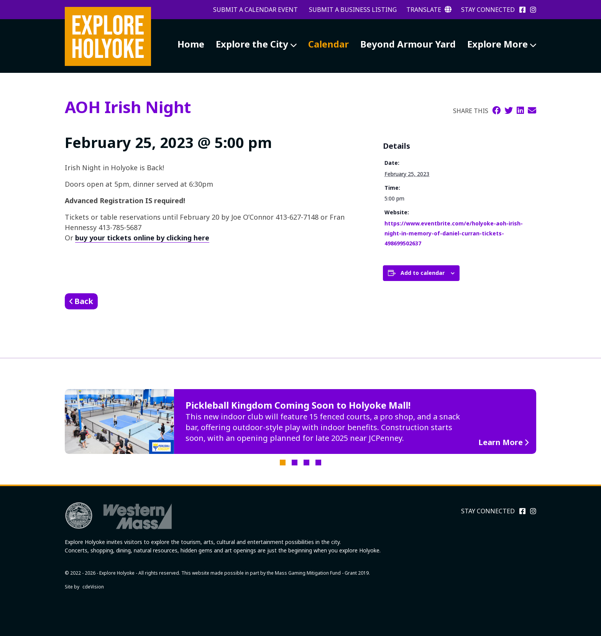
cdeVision (93, 586)
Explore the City (252, 44)
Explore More (497, 44)
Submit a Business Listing (353, 9)
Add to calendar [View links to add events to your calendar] (423, 272)
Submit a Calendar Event (255, 9)
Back (83, 301)
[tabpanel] (300, 421)
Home (190, 44)
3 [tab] (306, 462)
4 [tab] (318, 462)
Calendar (328, 44)
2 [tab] (294, 462)
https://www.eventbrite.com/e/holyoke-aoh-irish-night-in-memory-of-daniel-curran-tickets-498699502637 (453, 233)
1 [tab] (283, 462)
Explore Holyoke (108, 36)
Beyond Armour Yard (408, 44)
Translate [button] (429, 9)
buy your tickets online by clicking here (142, 237)
